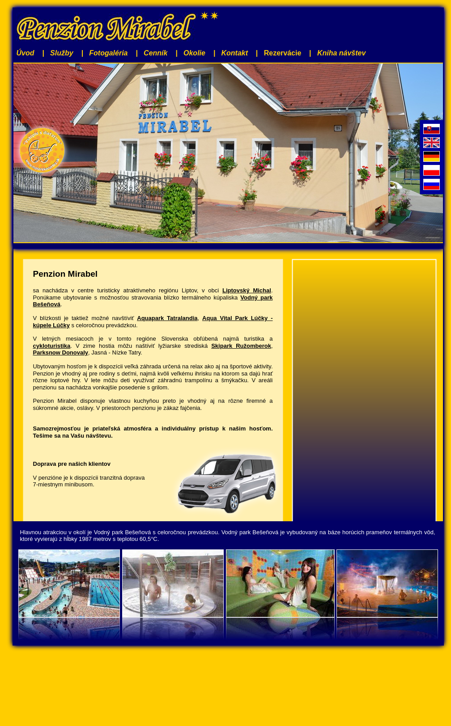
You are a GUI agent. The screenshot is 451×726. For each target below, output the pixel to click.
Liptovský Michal (246, 290)
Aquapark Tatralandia (167, 318)
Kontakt (234, 53)
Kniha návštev (341, 53)
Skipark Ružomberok (241, 345)
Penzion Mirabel (65, 274)
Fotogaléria (108, 53)
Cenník (155, 53)
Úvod (25, 53)
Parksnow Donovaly (61, 352)
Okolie (194, 53)
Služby (61, 53)
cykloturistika (52, 345)
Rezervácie (283, 53)
